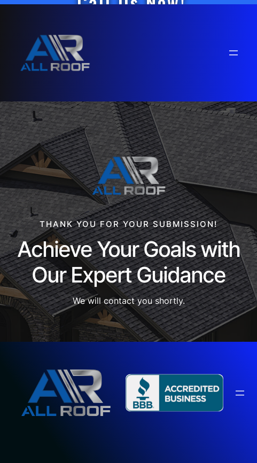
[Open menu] (233, 52)
